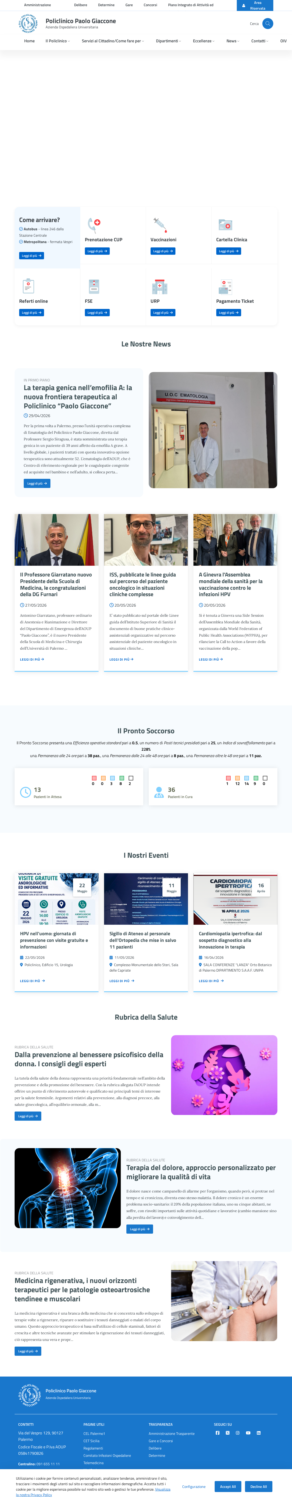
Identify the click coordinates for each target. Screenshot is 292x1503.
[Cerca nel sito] (267, 23)
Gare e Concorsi (161, 1441)
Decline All (258, 1486)
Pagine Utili (93, 1424)
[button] (58, 41)
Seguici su (223, 1424)
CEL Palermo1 (94, 1433)
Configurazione (194, 1486)
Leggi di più (31, 255)
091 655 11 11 (39, 1464)
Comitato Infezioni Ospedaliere (107, 1455)
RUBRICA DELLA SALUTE (34, 1047)
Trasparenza (161, 1424)
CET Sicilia (91, 1441)
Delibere (155, 1448)
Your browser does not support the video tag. (146, 123)
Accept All (228, 1486)
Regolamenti (93, 1448)
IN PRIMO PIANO (37, 380)
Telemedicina (93, 1462)
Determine (157, 1455)
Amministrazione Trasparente (172, 1433)
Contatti (26, 1424)
